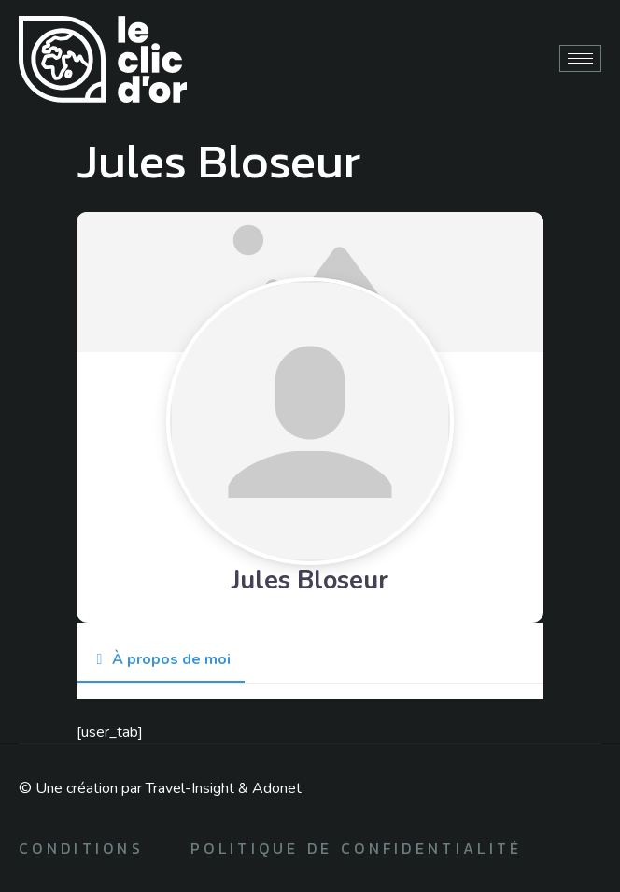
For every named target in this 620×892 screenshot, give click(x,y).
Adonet (277, 788)
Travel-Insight (190, 788)
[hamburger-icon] (580, 58)
